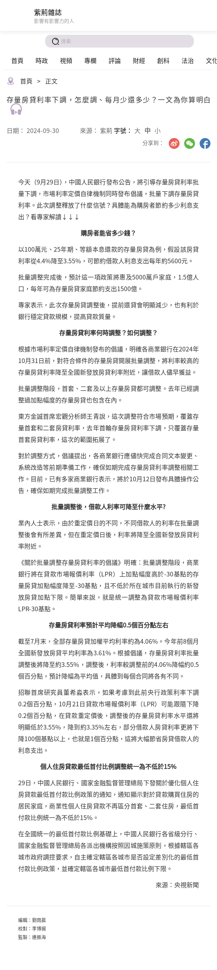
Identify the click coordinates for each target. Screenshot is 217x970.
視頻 (66, 60)
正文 (51, 81)
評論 (114, 60)
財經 (139, 60)
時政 (42, 60)
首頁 (17, 60)
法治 (187, 60)
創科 (163, 60)
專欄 (90, 60)
